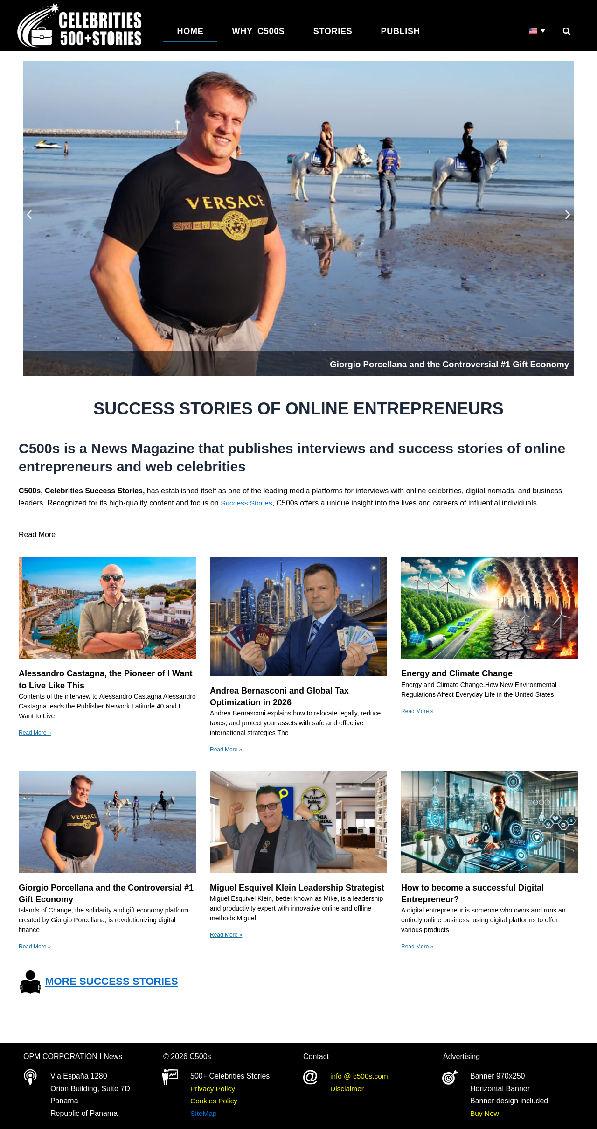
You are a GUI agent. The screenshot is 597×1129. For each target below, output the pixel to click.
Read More (37, 535)
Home (190, 31)
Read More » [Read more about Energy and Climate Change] (417, 711)
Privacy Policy (213, 1089)
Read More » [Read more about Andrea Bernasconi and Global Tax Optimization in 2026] (226, 749)
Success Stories (247, 503)
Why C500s (258, 31)
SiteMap (204, 1113)
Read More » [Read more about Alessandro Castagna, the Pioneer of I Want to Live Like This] (35, 732)
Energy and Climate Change (457, 673)
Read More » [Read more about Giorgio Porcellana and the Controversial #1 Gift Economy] (35, 946)
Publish (400, 31)
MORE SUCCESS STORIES (116, 981)
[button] (567, 31)
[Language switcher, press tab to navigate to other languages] (537, 31)
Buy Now (485, 1113)
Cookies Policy (214, 1101)
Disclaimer (347, 1089)
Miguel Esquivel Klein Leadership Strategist (297, 887)
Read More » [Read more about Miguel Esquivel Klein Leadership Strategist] (226, 935)
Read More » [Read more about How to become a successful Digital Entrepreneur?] (417, 946)
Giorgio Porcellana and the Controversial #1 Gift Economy (414, 363)
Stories (333, 31)
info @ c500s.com (360, 1076)
